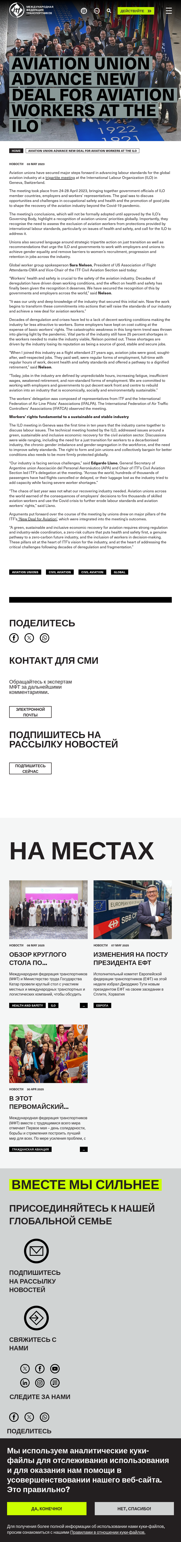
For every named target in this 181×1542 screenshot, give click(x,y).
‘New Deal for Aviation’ (37, 519)
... (84, 1005)
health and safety (27, 1005)
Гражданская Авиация (30, 1149)
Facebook (40, 1368)
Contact (36, 1320)
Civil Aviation (92, 572)
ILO (53, 1005)
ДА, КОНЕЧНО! (46, 1508)
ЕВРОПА (102, 1005)
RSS (55, 1383)
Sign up (36, 1253)
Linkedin (25, 1383)
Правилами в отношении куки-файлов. (107, 1532)
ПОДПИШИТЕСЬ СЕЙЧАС (30, 768)
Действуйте (132, 10)
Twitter (25, 1368)
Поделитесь (42, 622)
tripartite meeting (60, 177)
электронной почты (30, 712)
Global (119, 572)
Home (16, 151)
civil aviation (60, 572)
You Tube (55, 1368)
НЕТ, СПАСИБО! (134, 1508)
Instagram (40, 1383)
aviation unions (25, 572)
